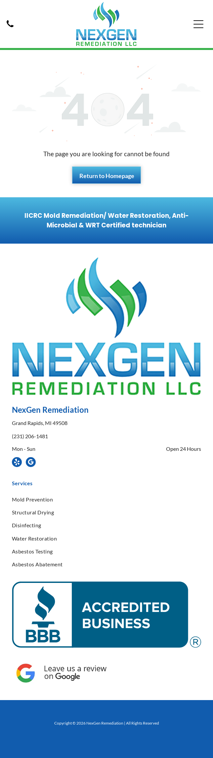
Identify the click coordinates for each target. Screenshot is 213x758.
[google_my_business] (31, 463)
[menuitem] (106, 499)
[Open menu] (198, 24)
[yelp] (17, 463)
